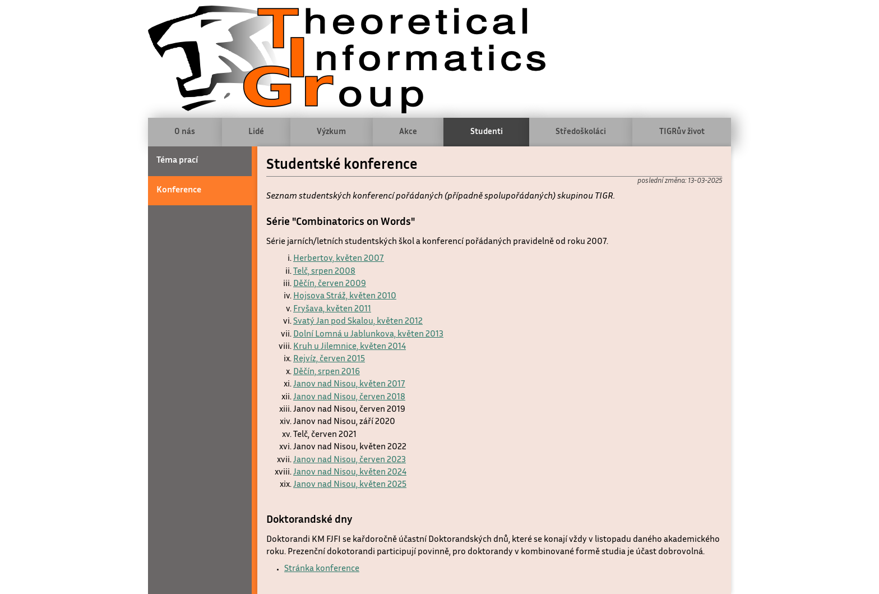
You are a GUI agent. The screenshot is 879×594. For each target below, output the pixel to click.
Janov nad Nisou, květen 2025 (349, 485)
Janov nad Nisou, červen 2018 (349, 397)
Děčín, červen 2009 (329, 284)
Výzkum (331, 132)
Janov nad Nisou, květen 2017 (349, 384)
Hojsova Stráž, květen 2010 (344, 296)
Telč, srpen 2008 (324, 271)
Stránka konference (321, 569)
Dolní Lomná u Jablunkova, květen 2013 (368, 334)
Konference (178, 190)
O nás (184, 132)
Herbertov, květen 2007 (338, 259)
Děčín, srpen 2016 (326, 372)
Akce (408, 132)
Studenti (486, 132)
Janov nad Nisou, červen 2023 (349, 460)
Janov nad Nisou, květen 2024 (349, 472)
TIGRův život (682, 132)
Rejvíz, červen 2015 (329, 359)
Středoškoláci (581, 132)
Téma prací (177, 160)
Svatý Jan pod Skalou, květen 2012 (358, 321)
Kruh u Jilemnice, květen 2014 (349, 347)
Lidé (256, 132)
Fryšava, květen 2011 (332, 309)
